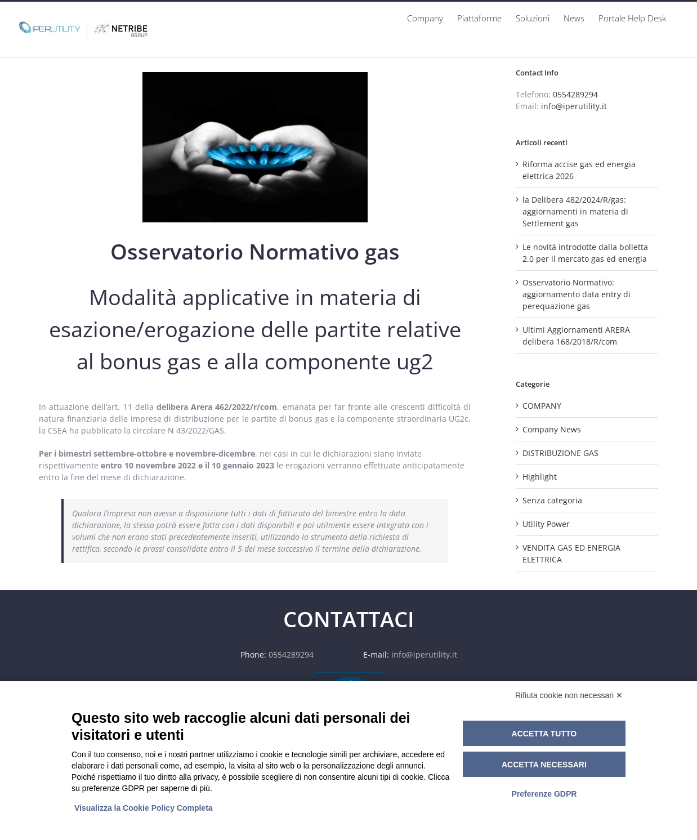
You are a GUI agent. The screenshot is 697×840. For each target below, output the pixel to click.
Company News (551, 429)
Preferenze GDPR (544, 793)
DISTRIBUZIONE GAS (560, 453)
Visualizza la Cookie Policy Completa (143, 807)
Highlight (539, 476)
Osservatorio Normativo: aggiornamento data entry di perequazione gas (576, 294)
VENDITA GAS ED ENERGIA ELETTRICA (571, 553)
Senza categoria (552, 500)
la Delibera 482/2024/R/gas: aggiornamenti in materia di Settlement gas (575, 211)
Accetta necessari (544, 764)
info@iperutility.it (574, 106)
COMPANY (541, 405)
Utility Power (546, 524)
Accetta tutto (544, 733)
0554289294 (575, 94)
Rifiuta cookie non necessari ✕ (569, 695)
